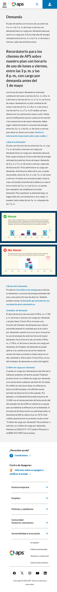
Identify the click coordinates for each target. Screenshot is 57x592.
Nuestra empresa (20, 487)
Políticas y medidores (22, 509)
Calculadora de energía (26, 290)
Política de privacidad (38, 549)
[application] (29, 487)
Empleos (15, 498)
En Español (34, 542)
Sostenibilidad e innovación (25, 533)
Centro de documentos (39, 563)
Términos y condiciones (39, 556)
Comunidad (17, 520)
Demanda (14, 17)
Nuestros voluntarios (22, 522)
